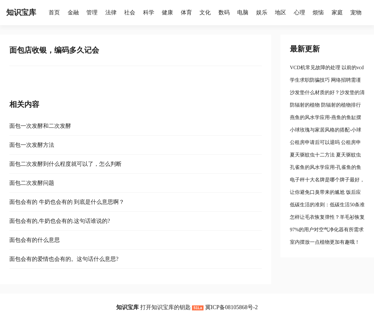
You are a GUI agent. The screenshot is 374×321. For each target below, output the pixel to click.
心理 (299, 12)
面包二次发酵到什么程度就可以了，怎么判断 (65, 164)
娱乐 (261, 12)
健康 (167, 12)
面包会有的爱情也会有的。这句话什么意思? (63, 259)
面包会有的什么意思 (34, 240)
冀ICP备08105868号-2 (231, 307)
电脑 (242, 12)
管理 (92, 12)
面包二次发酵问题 (31, 183)
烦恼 (318, 12)
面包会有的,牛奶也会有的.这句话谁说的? (59, 221)
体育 (186, 12)
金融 (73, 12)
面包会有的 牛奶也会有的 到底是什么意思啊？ (66, 202)
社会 (129, 12)
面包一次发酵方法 (31, 145)
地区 (280, 12)
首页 (54, 12)
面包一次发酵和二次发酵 (40, 126)
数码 (224, 12)
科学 (148, 12)
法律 (111, 12)
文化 (205, 12)
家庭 (337, 12)
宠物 (356, 12)
